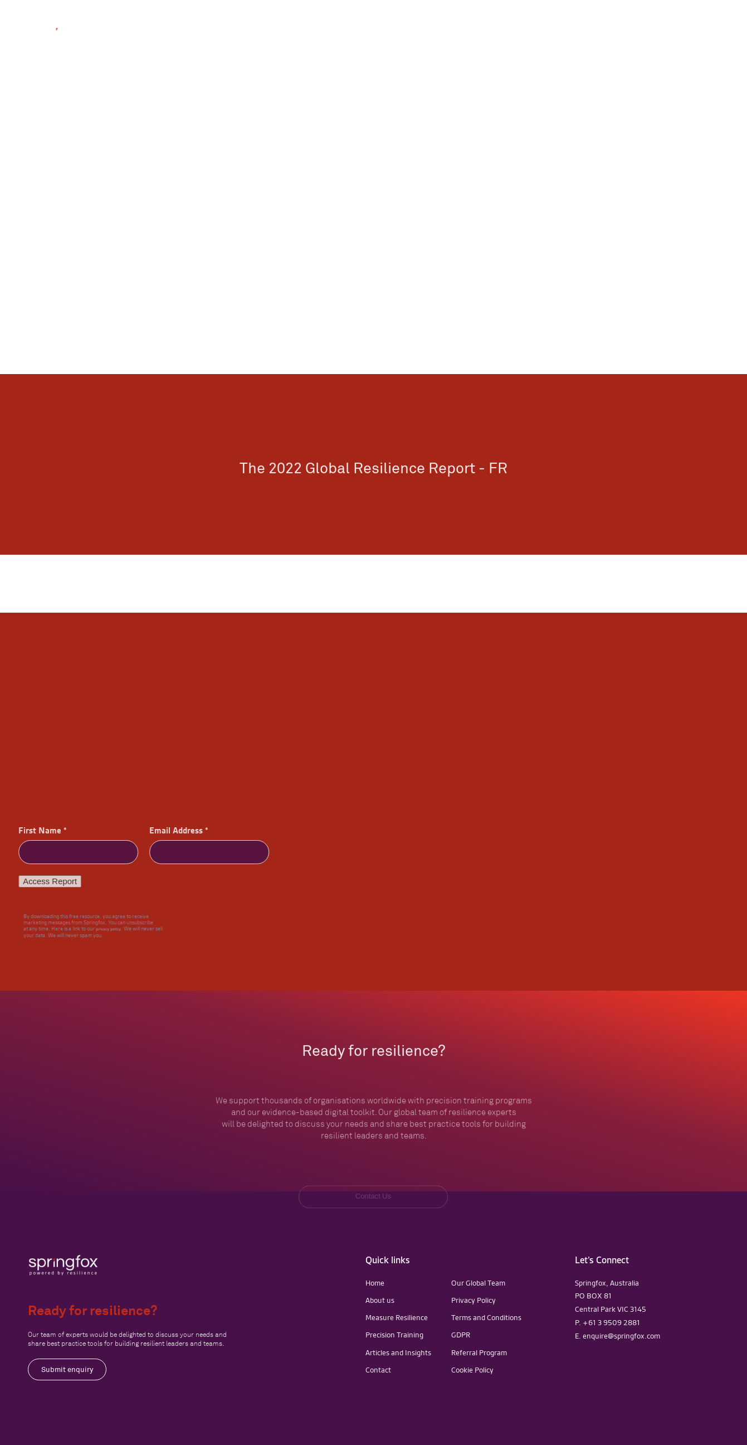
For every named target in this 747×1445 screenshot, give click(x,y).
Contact (378, 1370)
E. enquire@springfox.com (617, 1336)
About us (379, 1300)
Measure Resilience (396, 1317)
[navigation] (63, 1265)
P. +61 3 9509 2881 (607, 1322)
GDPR (460, 1335)
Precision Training (394, 1335)
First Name (35, 830)
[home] (66, 35)
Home (374, 1283)
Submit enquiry (67, 1369)
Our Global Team (478, 1283)
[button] (456, 35)
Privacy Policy (473, 1300)
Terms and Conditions (486, 1317)
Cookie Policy (472, 1370)
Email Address (171, 830)
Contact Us (690, 32)
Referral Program (479, 1352)
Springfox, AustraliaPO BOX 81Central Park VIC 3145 (610, 1296)
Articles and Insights (398, 1352)
